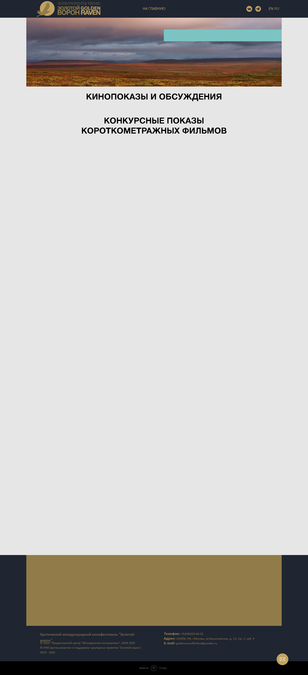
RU (276, 9)
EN (271, 9)
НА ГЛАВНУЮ (154, 9)
